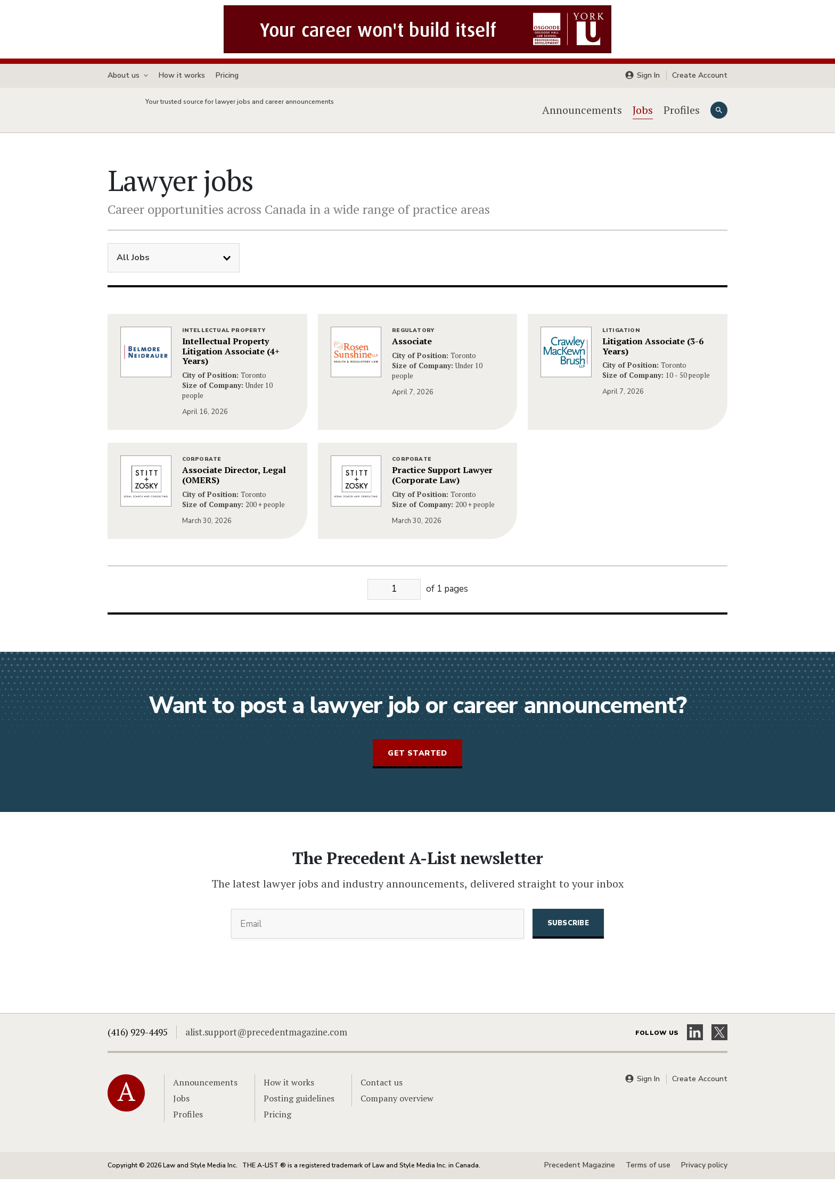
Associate (412, 356)
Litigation (621, 345)
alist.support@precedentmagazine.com (266, 1047)
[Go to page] (394, 604)
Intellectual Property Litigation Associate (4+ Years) (231, 366)
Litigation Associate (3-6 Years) (652, 361)
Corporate (202, 474)
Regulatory (413, 345)
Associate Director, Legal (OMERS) (234, 490)
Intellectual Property (223, 345)
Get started (417, 767)
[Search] (718, 117)
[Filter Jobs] (174, 272)
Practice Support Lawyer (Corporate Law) (442, 490)
